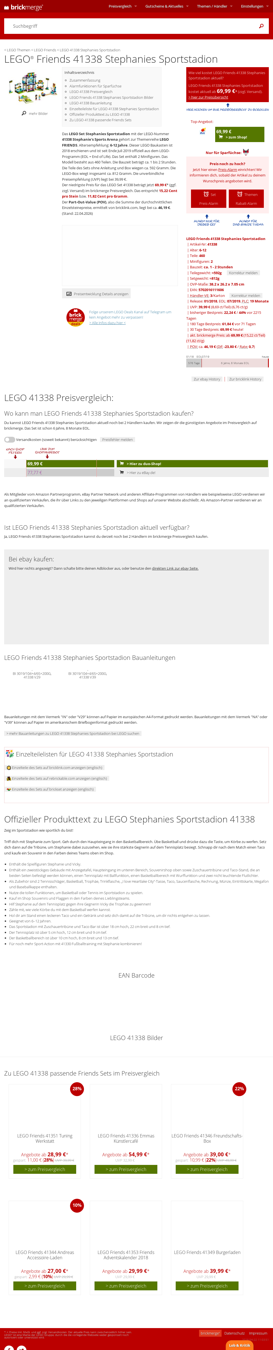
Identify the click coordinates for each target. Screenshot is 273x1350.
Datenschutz (234, 1333)
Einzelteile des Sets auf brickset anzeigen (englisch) (50, 789)
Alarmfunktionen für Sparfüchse (95, 86)
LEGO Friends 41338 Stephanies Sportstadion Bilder (111, 97)
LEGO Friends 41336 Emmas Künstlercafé (126, 1138)
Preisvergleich (120, 6)
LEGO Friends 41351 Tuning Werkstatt (44, 1138)
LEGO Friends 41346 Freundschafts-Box (207, 1138)
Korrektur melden (243, 272)
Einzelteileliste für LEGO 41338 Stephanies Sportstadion (114, 108)
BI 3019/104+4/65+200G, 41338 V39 (87, 675)
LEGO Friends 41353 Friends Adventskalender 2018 (126, 1255)
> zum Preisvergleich (44, 1169)
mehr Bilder (33, 113)
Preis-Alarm (227, 169)
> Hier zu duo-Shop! (139, 463)
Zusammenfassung (85, 80)
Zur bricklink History (245, 379)
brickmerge (210, 1333)
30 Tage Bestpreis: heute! (216, 329)
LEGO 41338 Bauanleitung (91, 102)
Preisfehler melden (117, 439)
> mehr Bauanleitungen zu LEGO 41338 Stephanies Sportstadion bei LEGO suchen (72, 733)
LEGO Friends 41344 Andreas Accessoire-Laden (45, 1255)
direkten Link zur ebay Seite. (175, 568)
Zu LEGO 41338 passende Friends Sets (100, 119)
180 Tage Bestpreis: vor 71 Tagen (223, 323)
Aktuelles (164, 6)
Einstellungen (252, 6)
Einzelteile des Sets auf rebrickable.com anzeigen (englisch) (57, 778)
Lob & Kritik (239, 1345)
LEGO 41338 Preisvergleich (91, 91)
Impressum (258, 1333)
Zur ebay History (207, 379)
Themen (212, 6)
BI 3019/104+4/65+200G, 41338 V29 (32, 675)
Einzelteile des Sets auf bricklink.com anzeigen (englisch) (54, 767)
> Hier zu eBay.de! (136, 472)
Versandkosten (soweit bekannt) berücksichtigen (56, 439)
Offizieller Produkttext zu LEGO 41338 (100, 114)
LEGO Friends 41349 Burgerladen (207, 1252)
